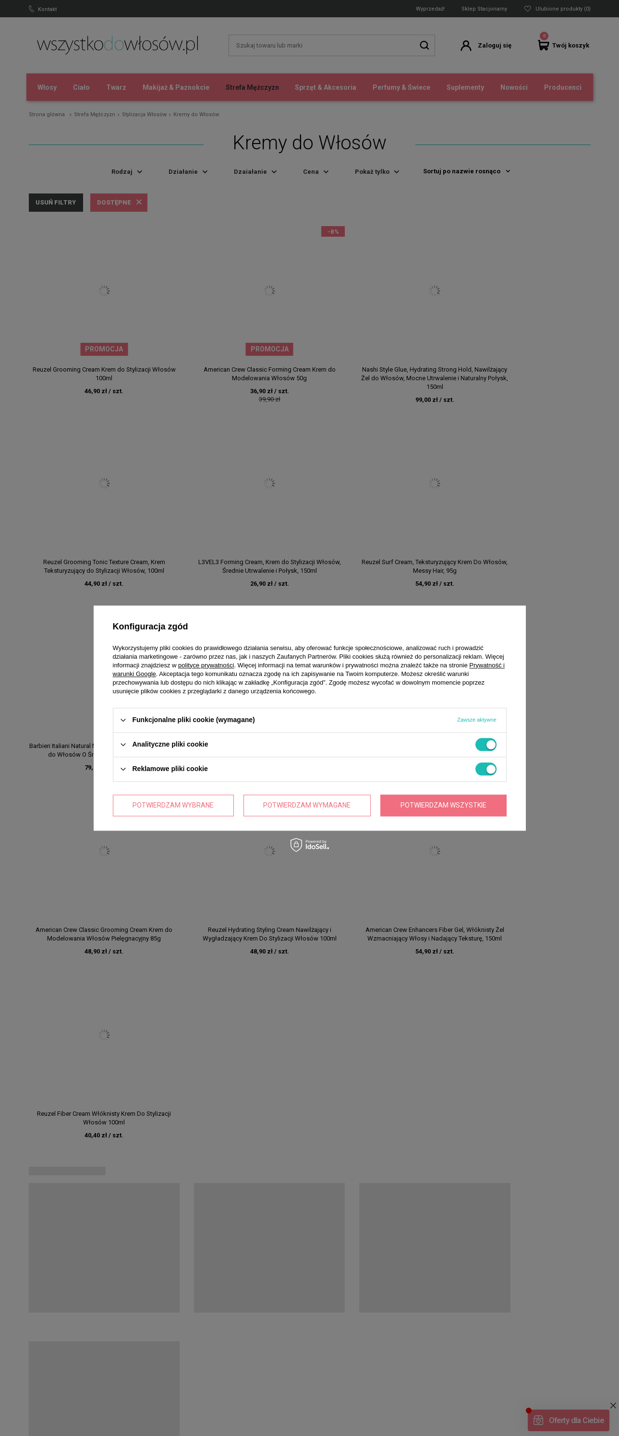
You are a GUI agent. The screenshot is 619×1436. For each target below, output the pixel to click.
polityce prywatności (206, 665)
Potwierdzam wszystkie (443, 805)
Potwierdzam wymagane (307, 805)
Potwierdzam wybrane (173, 805)
